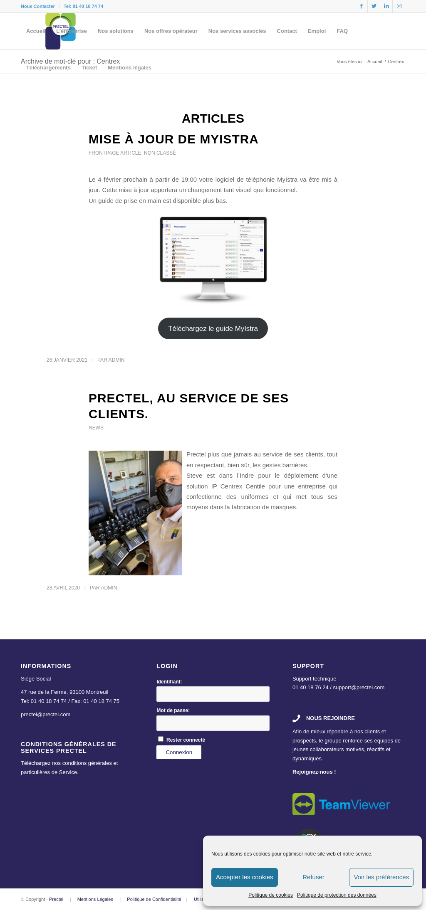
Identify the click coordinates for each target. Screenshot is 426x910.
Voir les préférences (381, 876)
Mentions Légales (95, 899)
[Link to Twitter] (374, 6)
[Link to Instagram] (399, 6)
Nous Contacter (38, 6)
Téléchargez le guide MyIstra (213, 329)
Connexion (179, 752)
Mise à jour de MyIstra (174, 139)
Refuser (313, 876)
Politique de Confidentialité (154, 899)
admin (117, 360)
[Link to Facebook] (361, 6)
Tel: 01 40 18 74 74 (83, 6)
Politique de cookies (270, 895)
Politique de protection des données (336, 895)
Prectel (56, 899)
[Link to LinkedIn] (386, 6)
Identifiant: (169, 682)
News (96, 428)
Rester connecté (185, 740)
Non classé (160, 153)
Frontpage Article (115, 153)
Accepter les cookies (244, 876)
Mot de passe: (173, 710)
